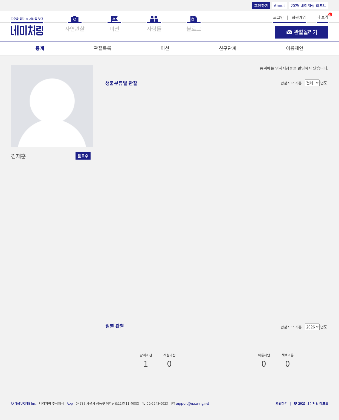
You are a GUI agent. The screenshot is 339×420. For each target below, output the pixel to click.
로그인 (278, 17)
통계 (40, 48)
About (279, 5)
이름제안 (294, 48)
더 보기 (322, 16)
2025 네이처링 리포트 (308, 5)
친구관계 (227, 48)
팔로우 (83, 155)
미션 (165, 48)
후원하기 (261, 5)
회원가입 (299, 17)
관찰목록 (102, 48)
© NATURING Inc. (23, 403)
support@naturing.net (192, 403)
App (70, 403)
